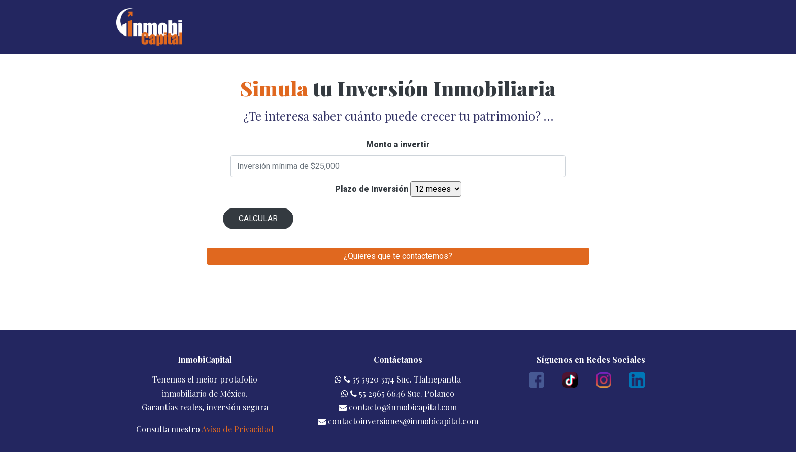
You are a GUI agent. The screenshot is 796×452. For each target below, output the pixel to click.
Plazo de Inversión (371, 189)
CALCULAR (258, 218)
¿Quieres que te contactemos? (398, 256)
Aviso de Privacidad (238, 429)
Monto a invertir (398, 144)
